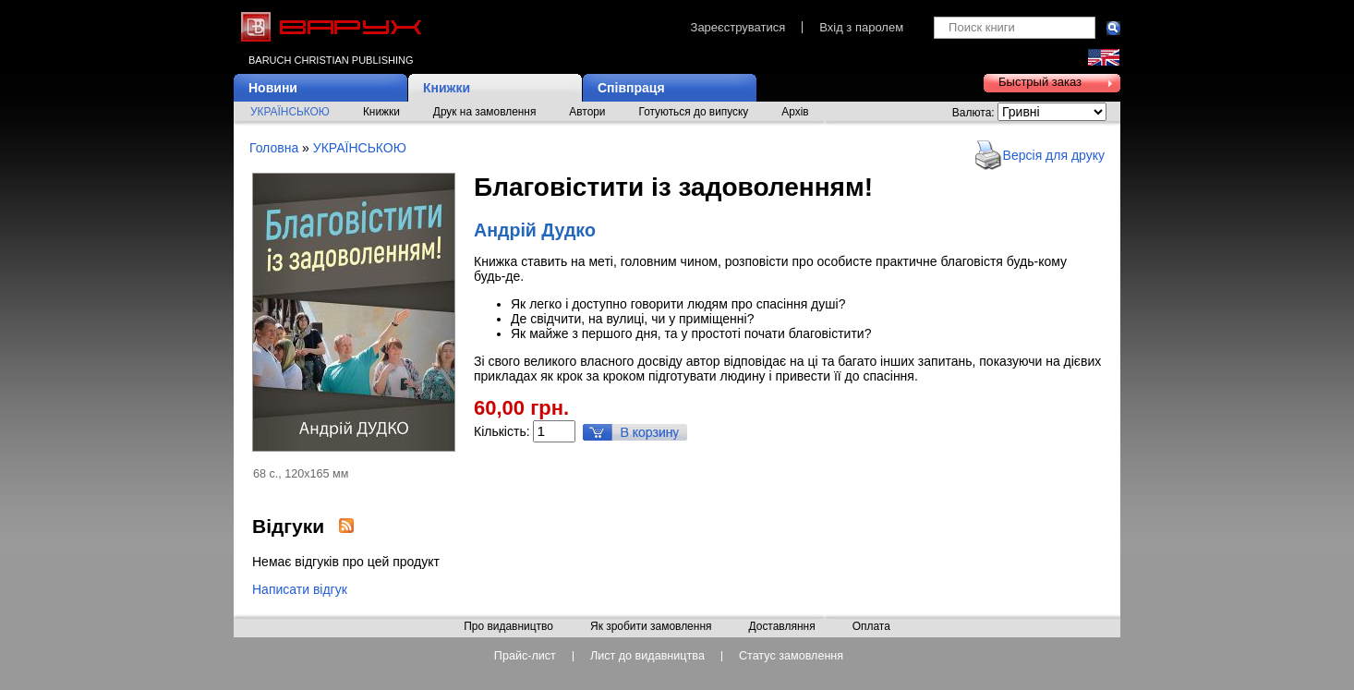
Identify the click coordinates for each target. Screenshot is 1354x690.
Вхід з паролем (861, 27)
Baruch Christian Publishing (330, 60)
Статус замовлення (791, 656)
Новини (272, 87)
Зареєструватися (738, 27)
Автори (587, 111)
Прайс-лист (525, 656)
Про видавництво (508, 627)
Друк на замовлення (485, 111)
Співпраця (631, 87)
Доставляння (781, 627)
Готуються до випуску (694, 111)
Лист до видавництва (647, 656)
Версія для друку (1054, 155)
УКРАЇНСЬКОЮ (290, 111)
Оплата (871, 627)
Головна (273, 147)
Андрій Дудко (535, 230)
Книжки (446, 87)
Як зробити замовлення (651, 627)
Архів (794, 111)
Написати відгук (299, 589)
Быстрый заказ (1040, 82)
